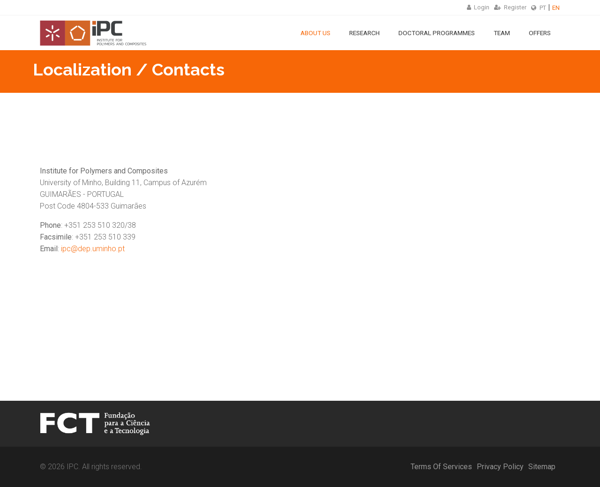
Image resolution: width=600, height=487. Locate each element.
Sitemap (541, 466)
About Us (315, 33)
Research (364, 33)
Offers (540, 33)
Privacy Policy (500, 466)
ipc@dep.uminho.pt (93, 248)
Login (478, 7)
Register (510, 7)
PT (543, 7)
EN (556, 7)
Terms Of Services (441, 466)
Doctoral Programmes (436, 33)
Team (502, 33)
